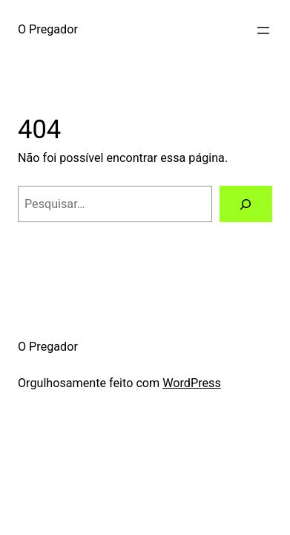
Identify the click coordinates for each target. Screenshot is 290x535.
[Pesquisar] (246, 204)
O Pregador (48, 29)
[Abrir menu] (263, 30)
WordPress (191, 383)
